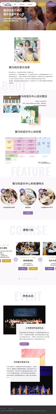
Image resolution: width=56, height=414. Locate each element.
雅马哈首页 (10, 408)
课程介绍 (22, 4)
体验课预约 (51, 4)
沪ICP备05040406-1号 (28, 410)
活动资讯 (30, 4)
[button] (19, 278)
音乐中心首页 (3, 408)
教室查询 (42, 4)
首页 (15, 4)
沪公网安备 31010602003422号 (39, 410)
